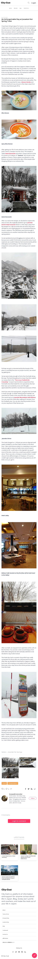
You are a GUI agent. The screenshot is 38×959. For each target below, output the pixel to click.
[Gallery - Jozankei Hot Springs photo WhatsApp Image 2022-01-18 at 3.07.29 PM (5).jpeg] (10, 762)
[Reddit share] (34, 789)
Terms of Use (6, 914)
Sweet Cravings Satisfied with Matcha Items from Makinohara (28, 857)
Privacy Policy (6, 918)
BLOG (10, 8)
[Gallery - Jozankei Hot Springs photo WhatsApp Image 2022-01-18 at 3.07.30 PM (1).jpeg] (10, 773)
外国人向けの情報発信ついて (8, 942)
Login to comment (19, 821)
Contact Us (5, 934)
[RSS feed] (31, 789)
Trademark (5, 930)
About (4, 910)
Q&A (20, 8)
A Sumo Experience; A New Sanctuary (8, 856)
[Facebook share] (25, 789)
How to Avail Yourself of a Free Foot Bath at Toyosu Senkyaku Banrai (8, 878)
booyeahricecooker (15, 794)
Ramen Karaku (26, 82)
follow (33, 798)
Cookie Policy (6, 922)
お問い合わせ (5, 938)
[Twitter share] (28, 789)
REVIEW (15, 8)
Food (4, 783)
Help (4, 926)
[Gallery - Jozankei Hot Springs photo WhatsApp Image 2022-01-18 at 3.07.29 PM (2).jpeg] (27, 762)
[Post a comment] (7, 789)
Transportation (13, 783)
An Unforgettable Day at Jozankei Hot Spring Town (17, 20)
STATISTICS (26, 8)
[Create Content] (34, 955)
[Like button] (11, 789)
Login (33, 3)
